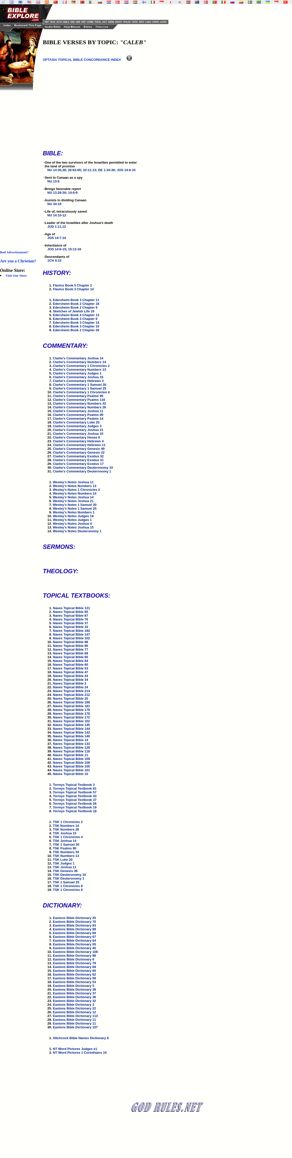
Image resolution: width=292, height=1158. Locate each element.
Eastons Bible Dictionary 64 (74, 940)
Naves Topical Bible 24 (70, 687)
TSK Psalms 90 (64, 848)
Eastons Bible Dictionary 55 (74, 944)
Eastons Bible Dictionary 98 (74, 955)
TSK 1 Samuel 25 (66, 882)
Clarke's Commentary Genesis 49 (78, 449)
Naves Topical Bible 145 (71, 725)
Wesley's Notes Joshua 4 (72, 523)
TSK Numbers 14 (66, 826)
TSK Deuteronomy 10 (69, 875)
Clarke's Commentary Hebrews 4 (78, 441)
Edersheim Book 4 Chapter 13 (76, 315)
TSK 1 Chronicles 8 (68, 886)
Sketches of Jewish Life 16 (73, 311)
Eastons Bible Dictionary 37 (74, 993)
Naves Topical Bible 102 (71, 638)
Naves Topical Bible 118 (71, 751)
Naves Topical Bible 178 (71, 713)
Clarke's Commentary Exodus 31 (78, 460)
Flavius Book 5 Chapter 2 (72, 285)
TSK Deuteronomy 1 (68, 878)
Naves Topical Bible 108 (71, 762)
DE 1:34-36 (106, 170)
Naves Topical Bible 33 (70, 627)
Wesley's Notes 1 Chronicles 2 (76, 490)
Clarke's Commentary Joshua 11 (78, 411)
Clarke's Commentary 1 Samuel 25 (79, 388)
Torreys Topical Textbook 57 (74, 792)
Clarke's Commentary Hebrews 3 (78, 381)
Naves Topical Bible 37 (70, 623)
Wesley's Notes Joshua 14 (73, 497)
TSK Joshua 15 (64, 833)
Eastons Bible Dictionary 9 (73, 959)
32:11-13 (89, 170)
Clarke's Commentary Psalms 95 (78, 396)
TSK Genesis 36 (65, 871)
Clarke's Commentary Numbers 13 (79, 369)
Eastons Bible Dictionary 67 (74, 937)
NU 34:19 (54, 204)
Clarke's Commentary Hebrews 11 (79, 445)
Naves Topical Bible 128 (71, 747)
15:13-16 (74, 249)
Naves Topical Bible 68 (70, 653)
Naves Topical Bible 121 (71, 608)
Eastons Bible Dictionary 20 (74, 918)
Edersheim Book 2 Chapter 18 (76, 304)
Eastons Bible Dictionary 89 (74, 929)
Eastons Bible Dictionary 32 (74, 1001)
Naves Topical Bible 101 (71, 770)
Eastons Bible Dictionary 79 (74, 963)
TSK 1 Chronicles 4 (68, 837)
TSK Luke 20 (62, 859)
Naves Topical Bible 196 (71, 702)
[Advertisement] (20, 165)
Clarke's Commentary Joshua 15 (78, 377)
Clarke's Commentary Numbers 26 (79, 407)
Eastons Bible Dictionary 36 (74, 997)
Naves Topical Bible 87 (70, 615)
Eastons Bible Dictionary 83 (74, 925)
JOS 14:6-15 (126, 170)
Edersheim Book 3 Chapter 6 (75, 319)
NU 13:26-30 (56, 193)
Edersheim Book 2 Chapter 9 (75, 307)
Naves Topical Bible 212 (71, 695)
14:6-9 (73, 193)
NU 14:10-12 (56, 215)
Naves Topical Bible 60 (70, 664)
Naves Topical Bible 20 (70, 698)
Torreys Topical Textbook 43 (74, 796)
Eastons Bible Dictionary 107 (75, 1027)
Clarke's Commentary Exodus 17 (78, 464)
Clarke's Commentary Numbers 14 (79, 362)
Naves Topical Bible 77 (70, 649)
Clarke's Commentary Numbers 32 (79, 403)
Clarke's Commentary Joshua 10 (78, 434)
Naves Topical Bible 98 (70, 642)
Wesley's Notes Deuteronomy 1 (77, 531)
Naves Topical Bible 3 (69, 683)
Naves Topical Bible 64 (70, 661)
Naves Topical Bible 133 (71, 744)
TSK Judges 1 (64, 863)
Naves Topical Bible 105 (71, 766)
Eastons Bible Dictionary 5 (73, 986)
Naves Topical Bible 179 (71, 710)
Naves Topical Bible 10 (70, 774)
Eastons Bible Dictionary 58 (74, 978)
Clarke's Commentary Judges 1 (77, 373)
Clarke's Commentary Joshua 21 (78, 430)
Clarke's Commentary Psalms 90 (78, 415)
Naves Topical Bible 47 (70, 672)
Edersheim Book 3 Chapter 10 (76, 326)
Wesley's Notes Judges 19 (73, 516)
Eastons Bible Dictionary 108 (75, 952)
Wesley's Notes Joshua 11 (73, 482)
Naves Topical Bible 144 (71, 729)
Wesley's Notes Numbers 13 (74, 486)
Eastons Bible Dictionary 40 (74, 948)
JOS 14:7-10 (56, 238)
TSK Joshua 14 (64, 841)
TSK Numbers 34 (66, 852)
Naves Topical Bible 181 (71, 706)
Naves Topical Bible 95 (70, 612)
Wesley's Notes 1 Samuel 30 (74, 505)
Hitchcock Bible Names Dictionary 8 (81, 1038)
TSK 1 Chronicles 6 (68, 890)
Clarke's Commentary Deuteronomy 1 (82, 471)
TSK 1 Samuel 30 (66, 844)
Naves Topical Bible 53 (70, 668)
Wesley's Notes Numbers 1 (73, 512)
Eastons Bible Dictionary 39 (74, 989)
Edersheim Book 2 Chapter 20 (76, 330)
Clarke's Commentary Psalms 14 (78, 418)
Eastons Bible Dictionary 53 (74, 982)
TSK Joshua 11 (64, 867)
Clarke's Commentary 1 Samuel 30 (79, 385)
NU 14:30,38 (56, 170)
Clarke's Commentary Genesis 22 (78, 452)
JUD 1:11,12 (56, 226)
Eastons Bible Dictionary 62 (74, 974)
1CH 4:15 (54, 260)
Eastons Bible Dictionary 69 (74, 967)
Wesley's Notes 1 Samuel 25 (74, 508)
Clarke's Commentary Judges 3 (77, 426)
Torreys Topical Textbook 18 (74, 811)
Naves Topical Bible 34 (70, 680)
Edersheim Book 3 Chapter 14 (76, 322)
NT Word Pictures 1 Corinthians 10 (80, 1052)
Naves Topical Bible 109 (71, 759)
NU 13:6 (53, 181)
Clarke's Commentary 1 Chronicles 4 (81, 392)
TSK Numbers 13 (66, 856)
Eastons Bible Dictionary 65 (74, 971)
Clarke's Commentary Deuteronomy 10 (83, 467)
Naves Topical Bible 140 (71, 736)
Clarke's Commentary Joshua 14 (78, 358)
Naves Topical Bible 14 (70, 740)
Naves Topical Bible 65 (70, 657)
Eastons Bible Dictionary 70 (74, 922)
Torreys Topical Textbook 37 (74, 800)
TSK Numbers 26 (66, 829)
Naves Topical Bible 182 (71, 631)
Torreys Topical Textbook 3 (74, 785)
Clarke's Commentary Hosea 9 (76, 437)
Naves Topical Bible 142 (71, 732)
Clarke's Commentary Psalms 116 (79, 400)
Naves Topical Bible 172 (71, 717)
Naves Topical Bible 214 (71, 691)
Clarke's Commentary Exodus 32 (78, 456)
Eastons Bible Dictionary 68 (74, 933)
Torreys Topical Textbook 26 (74, 803)
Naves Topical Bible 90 (70, 646)
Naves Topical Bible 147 (71, 634)
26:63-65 (74, 170)
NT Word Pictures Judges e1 (75, 1049)
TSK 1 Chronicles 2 (68, 822)
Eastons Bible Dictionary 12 (74, 1012)
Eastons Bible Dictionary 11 (74, 1020)
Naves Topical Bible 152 (71, 721)
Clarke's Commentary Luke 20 (76, 422)
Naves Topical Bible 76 (70, 619)
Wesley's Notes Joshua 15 (73, 527)
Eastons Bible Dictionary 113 (75, 1016)
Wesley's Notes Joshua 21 (73, 501)
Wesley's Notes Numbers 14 (74, 493)
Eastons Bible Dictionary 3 (73, 1004)
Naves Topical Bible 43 (70, 676)
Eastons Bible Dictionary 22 (74, 1008)
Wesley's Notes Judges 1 (72, 520)
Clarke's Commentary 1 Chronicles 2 (81, 366)
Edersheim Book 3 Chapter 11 (76, 300)
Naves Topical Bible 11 (70, 755)
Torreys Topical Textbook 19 (74, 807)
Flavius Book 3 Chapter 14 (73, 289)
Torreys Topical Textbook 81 (74, 788)
